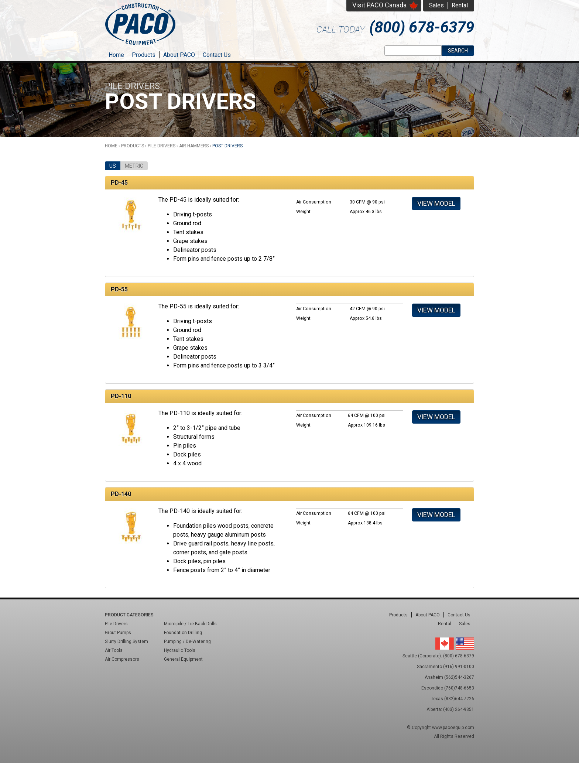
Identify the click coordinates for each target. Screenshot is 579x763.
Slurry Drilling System (126, 641)
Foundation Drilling (183, 632)
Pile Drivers (161, 145)
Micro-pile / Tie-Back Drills (190, 623)
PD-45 (119, 182)
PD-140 (121, 493)
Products (143, 54)
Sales (436, 5)
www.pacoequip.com (453, 727)
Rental (460, 5)
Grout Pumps (118, 632)
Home (116, 54)
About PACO (179, 54)
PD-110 (121, 396)
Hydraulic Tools (179, 650)
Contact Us (217, 54)
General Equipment (183, 659)
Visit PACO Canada (379, 5)
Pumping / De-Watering (187, 641)
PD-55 (119, 289)
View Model (436, 203)
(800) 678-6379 (421, 27)
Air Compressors (122, 659)
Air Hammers (194, 145)
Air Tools (114, 650)
